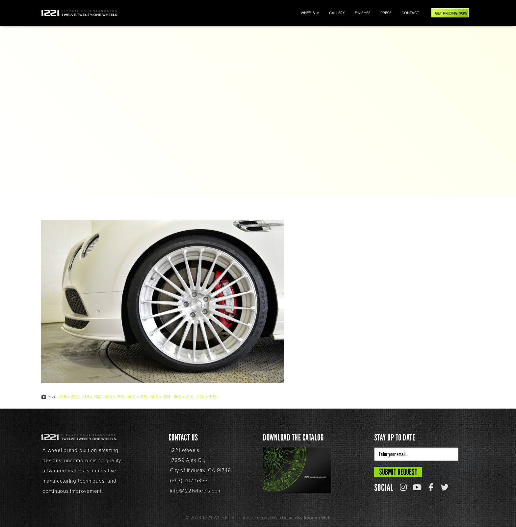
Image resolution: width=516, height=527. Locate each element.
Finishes (363, 13)
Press (386, 13)
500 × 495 (114, 396)
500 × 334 (160, 396)
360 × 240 (183, 396)
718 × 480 (91, 396)
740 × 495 (206, 396)
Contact (410, 13)
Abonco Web (316, 517)
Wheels (310, 13)
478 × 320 (68, 396)
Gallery (337, 13)
